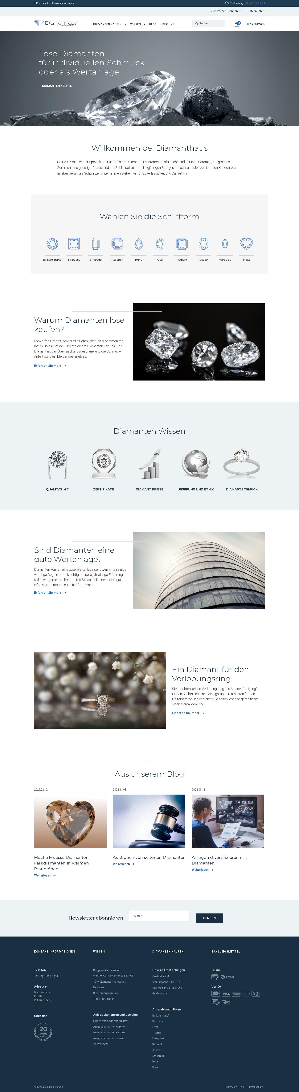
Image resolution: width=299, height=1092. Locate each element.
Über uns (167, 24)
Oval (155, 1026)
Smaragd (158, 1055)
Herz (155, 1060)
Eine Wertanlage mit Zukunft (111, 1020)
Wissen (135, 24)
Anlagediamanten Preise (108, 1037)
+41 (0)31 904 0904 (254, 3)
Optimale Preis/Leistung (167, 987)
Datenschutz (256, 1086)
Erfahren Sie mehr (48, 366)
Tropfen (157, 1032)
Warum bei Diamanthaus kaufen (113, 975)
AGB (243, 1086)
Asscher (157, 1049)
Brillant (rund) (160, 1015)
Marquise (158, 1038)
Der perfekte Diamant (106, 969)
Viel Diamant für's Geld (166, 981)
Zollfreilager (100, 1043)
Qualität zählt (160, 975)
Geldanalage (160, 993)
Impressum (231, 1086)
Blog (153, 24)
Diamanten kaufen (57, 86)
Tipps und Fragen (103, 998)
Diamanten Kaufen (107, 24)
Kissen (156, 1066)
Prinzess (157, 1020)
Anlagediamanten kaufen (109, 1032)
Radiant (157, 1043)
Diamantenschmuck (105, 992)
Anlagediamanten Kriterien (109, 1026)
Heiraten (98, 987)
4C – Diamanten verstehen (109, 981)
